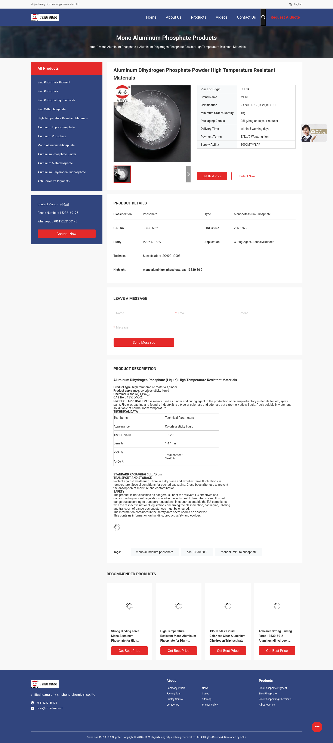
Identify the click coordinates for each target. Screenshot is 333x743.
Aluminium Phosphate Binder (57, 154)
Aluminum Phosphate (52, 136)
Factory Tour (174, 693)
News (205, 688)
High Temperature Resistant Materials (63, 118)
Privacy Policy (210, 704)
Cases (205, 693)
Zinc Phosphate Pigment (54, 82)
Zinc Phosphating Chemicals (57, 100)
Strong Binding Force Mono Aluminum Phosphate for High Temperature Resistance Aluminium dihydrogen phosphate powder (127, 636)
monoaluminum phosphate (239, 552)
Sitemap (206, 699)
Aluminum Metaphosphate (55, 163)
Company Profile (176, 688)
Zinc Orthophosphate (52, 109)
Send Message (144, 342)
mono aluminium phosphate (154, 552)
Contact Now (66, 234)
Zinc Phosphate (48, 91)
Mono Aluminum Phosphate (117, 47)
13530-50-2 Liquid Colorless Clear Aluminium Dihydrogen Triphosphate (228, 635)
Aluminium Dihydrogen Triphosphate (62, 172)
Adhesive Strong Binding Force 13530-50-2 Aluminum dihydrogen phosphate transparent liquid (275, 636)
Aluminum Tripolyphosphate (56, 127)
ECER (243, 737)
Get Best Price (212, 176)
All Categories (267, 704)
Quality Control (175, 699)
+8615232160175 (65, 221)
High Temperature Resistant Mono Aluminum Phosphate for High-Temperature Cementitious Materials (178, 636)
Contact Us (173, 704)
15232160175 (69, 213)
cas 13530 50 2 (197, 552)
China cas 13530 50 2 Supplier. (105, 737)
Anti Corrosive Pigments (54, 181)
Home (91, 47)
